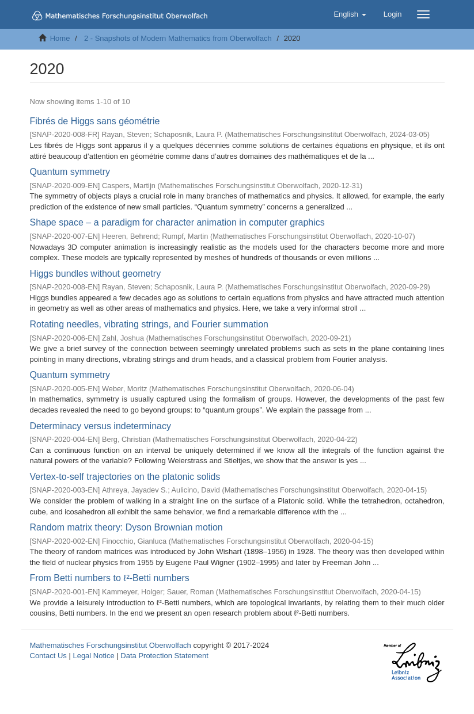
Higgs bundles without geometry (95, 273)
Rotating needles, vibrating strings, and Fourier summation (149, 324)
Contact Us (48, 655)
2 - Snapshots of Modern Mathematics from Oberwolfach (178, 38)
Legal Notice (93, 655)
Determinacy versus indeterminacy (100, 426)
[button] (349, 14)
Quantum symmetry (70, 172)
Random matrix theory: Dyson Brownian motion (126, 527)
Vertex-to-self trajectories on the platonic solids (125, 477)
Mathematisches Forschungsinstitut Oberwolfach (110, 645)
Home (60, 38)
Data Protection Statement (164, 655)
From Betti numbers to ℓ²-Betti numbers (109, 578)
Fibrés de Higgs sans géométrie (95, 121)
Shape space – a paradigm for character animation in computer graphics (177, 222)
